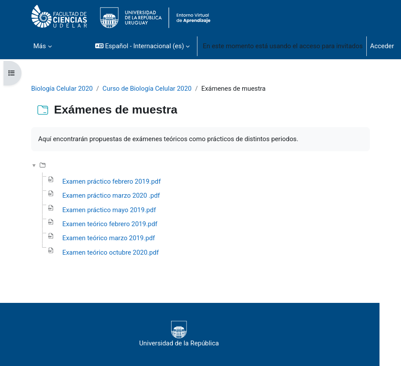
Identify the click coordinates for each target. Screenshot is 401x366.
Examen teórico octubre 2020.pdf (110, 252)
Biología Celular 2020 (62, 88)
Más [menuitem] (39, 46)
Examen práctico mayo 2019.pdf (109, 210)
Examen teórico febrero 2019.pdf (110, 224)
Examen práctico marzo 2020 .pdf (111, 195)
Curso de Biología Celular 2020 (147, 88)
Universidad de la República (179, 334)
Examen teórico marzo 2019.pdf (108, 238)
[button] (142, 46)
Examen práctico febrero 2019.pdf (111, 181)
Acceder (382, 46)
